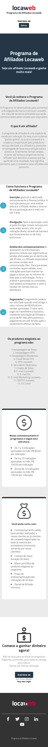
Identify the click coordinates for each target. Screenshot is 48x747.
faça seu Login (24, 681)
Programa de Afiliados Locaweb (24, 738)
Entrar (24, 25)
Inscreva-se (24, 21)
